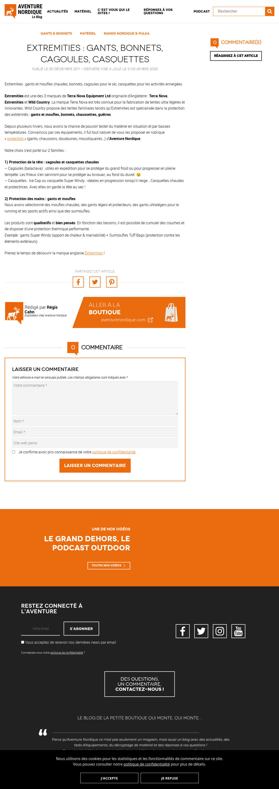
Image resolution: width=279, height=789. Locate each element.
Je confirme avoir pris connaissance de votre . (77, 452)
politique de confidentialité (146, 764)
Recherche (269, 11)
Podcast (202, 11)
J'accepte (109, 778)
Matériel (83, 11)
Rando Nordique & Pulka (126, 33)
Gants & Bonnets (56, 33)
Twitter (201, 631)
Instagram (220, 631)
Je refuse (169, 778)
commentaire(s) (236, 42)
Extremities (94, 253)
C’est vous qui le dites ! (114, 11)
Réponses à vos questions (158, 11)
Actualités (57, 11)
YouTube (238, 631)
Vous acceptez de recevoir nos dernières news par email (68, 642)
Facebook (183, 631)
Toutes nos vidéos (106, 565)
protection (16, 138)
